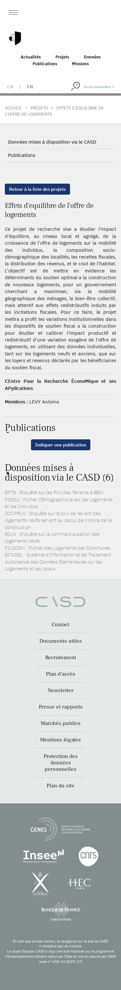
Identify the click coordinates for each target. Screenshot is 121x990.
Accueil (13, 108)
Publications (45, 63)
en (10, 87)
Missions (80, 63)
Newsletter (61, 690)
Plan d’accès (60, 674)
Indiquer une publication (60, 445)
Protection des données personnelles (61, 763)
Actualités (31, 57)
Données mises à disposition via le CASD (52, 142)
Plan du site (60, 785)
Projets (62, 57)
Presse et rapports (61, 706)
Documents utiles (60, 641)
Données (92, 57)
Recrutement (60, 657)
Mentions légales (60, 739)
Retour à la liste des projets (37, 189)
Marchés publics (61, 723)
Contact (60, 624)
